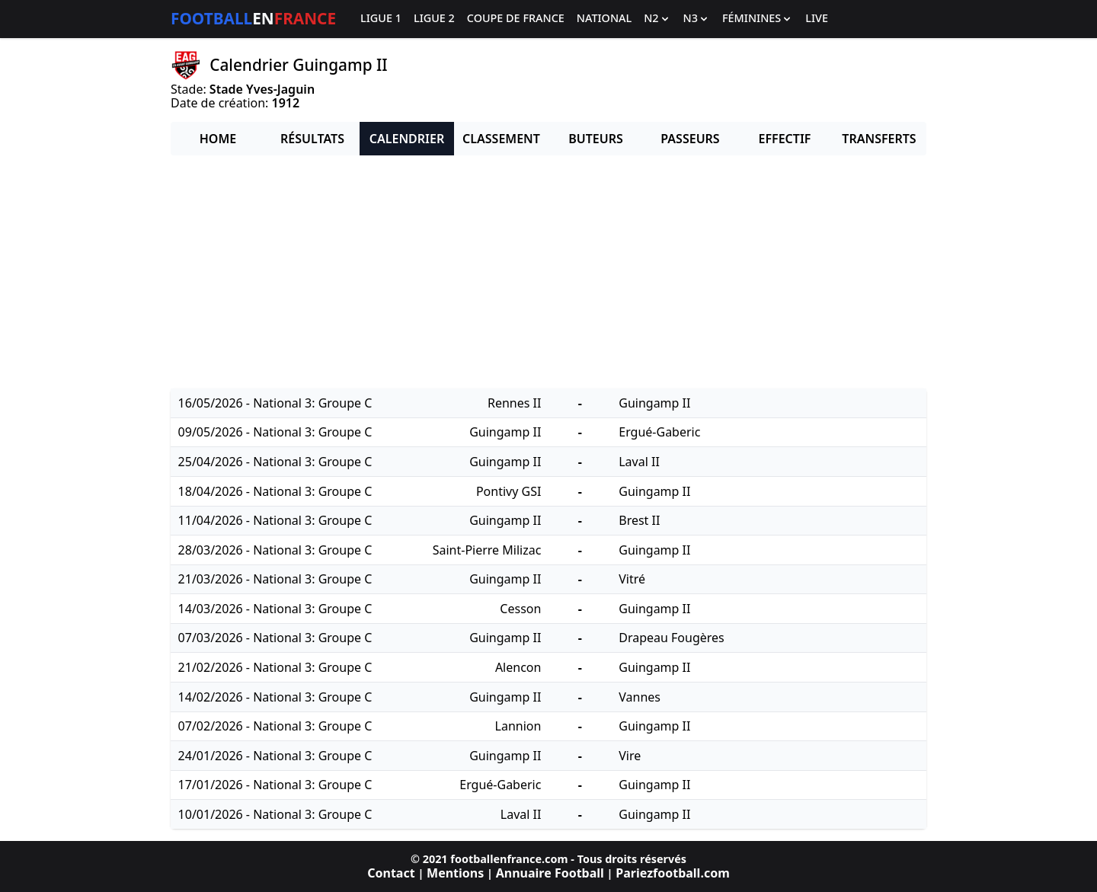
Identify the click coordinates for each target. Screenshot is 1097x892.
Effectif (785, 138)
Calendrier (406, 138)
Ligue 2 (434, 18)
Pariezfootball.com (672, 873)
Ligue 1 (380, 18)
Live (816, 18)
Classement (501, 138)
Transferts (879, 138)
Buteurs (595, 138)
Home (218, 138)
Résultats (312, 138)
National (604, 18)
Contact (390, 873)
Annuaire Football (550, 873)
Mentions (455, 873)
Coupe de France (515, 18)
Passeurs (689, 138)
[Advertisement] (548, 274)
